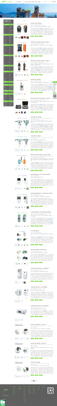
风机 (9, 95)
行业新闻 (34, 388)
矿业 (24, 391)
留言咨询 (41, 36)
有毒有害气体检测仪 (42, 16)
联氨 (9, 52)
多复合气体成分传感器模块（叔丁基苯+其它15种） (39, 249)
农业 (24, 392)
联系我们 (39, 1)
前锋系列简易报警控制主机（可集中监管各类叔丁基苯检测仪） (41, 174)
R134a (5, 77)
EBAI (18, 404)
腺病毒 (5, 86)
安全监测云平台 (6, 92)
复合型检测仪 (21, 16)
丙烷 (4, 59)
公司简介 (14, 388)
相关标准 (34, 390)
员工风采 (14, 391)
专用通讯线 (10, 99)
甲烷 (4, 58)
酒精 (4, 52)
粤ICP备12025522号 (14, 404)
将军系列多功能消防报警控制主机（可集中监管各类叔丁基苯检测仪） (42, 193)
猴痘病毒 (5, 89)
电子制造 (25, 401)
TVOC (5, 46)
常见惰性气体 (6, 65)
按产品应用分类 (20, 389)
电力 (24, 390)
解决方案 (26, 1)
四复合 (5, 83)
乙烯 (9, 33)
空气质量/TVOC (11, 30)
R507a (5, 80)
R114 (4, 74)
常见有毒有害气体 (6, 34)
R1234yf (10, 74)
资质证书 (14, 392)
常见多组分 (5, 81)
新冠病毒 (10, 89)
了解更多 (32, 36)
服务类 (36, 16)
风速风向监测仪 (6, 105)
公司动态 (34, 389)
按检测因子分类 (20, 388)
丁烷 (9, 59)
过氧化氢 (5, 27)
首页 (16, 1)
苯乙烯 (10, 49)
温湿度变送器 (10, 102)
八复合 (10, 83)
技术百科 (34, 392)
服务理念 (29, 388)
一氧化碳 (5, 40)
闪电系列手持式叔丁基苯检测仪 (36, 79)
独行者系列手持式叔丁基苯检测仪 (36, 23)
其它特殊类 (5, 101)
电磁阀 (5, 98)
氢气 (4, 31)
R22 (9, 77)
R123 (9, 80)
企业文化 (14, 390)
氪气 (9, 68)
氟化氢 (5, 36)
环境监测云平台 (11, 92)
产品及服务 (23, 1)
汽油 (4, 62)
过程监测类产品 (55, 84)
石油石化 (25, 389)
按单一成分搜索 (14, 16)
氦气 (4, 30)
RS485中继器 (10, 98)
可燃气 (5, 33)
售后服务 (29, 390)
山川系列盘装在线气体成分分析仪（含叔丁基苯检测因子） (40, 305)
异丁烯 (5, 49)
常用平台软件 (6, 90)
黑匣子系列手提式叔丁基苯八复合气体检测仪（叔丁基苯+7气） (41, 98)
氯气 (4, 37)
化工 (24, 388)
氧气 (9, 31)
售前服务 (29, 389)
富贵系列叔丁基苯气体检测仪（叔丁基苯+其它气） (39, 343)
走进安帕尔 (19, 1)
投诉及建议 (29, 392)
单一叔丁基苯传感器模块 (35, 230)
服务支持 (29, 1)
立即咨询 (37, 36)
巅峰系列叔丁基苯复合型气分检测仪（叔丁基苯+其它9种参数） (41, 154)
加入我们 (36, 1)
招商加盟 (39, 388)
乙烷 (9, 58)
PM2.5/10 (10, 105)
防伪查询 (29, 391)
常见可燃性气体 (6, 55)
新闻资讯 (33, 1)
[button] (14, 37)
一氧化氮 (5, 43)
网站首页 (20, 11)
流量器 (5, 99)
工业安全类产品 (55, 83)
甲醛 (9, 43)
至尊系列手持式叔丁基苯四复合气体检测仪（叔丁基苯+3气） (40, 60)
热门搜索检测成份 (6, 24)
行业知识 (34, 391)
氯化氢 (10, 36)
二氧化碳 (10, 27)
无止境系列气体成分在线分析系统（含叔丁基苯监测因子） (40, 268)
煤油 (9, 62)
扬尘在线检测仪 (6, 102)
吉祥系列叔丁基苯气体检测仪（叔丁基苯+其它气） (39, 324)
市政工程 (25, 400)
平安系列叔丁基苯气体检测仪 (35, 362)
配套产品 (31, 16)
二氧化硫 (10, 37)
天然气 (24, 399)
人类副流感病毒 (11, 86)
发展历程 (14, 389)
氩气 (4, 68)
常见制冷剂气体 (6, 71)
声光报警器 (5, 95)
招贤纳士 (39, 389)
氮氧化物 (10, 40)
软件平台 (26, 16)
